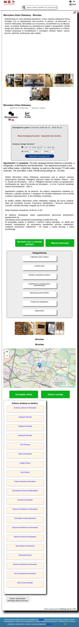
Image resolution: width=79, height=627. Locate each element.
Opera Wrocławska (25, 454)
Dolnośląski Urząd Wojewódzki (25, 519)
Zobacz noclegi (55, 395)
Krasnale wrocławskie (25, 500)
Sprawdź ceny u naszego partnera (29, 243)
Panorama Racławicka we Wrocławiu (25, 528)
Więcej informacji (59, 243)
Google (41, 620)
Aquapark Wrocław (25, 417)
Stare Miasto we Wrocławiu (25, 546)
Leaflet (60, 387)
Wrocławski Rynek (25, 555)
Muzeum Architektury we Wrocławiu (25, 509)
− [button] (7, 356)
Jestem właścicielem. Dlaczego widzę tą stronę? (18, 600)
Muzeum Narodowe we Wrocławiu (25, 565)
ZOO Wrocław (25, 445)
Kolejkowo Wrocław (25, 427)
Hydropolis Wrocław (25, 436)
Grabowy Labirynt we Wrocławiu (25, 408)
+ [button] (7, 352)
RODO (49, 624)
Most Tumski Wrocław (25, 583)
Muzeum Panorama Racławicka (25, 537)
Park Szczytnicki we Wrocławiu (25, 574)
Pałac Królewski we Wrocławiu (25, 482)
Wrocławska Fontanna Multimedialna (25, 491)
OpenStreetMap (70, 387)
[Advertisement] (39, 54)
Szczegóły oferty (23, 395)
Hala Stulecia (25, 473)
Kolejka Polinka (25, 463)
